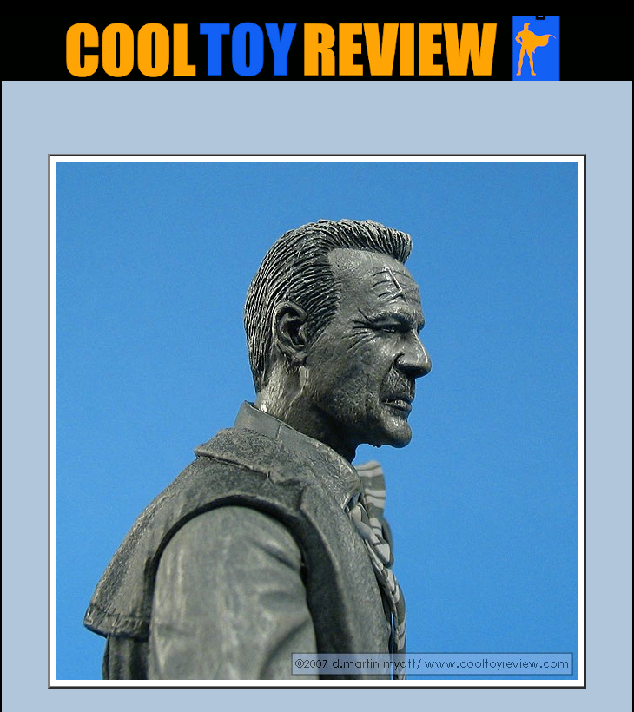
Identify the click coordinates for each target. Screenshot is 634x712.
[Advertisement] (317, 122)
